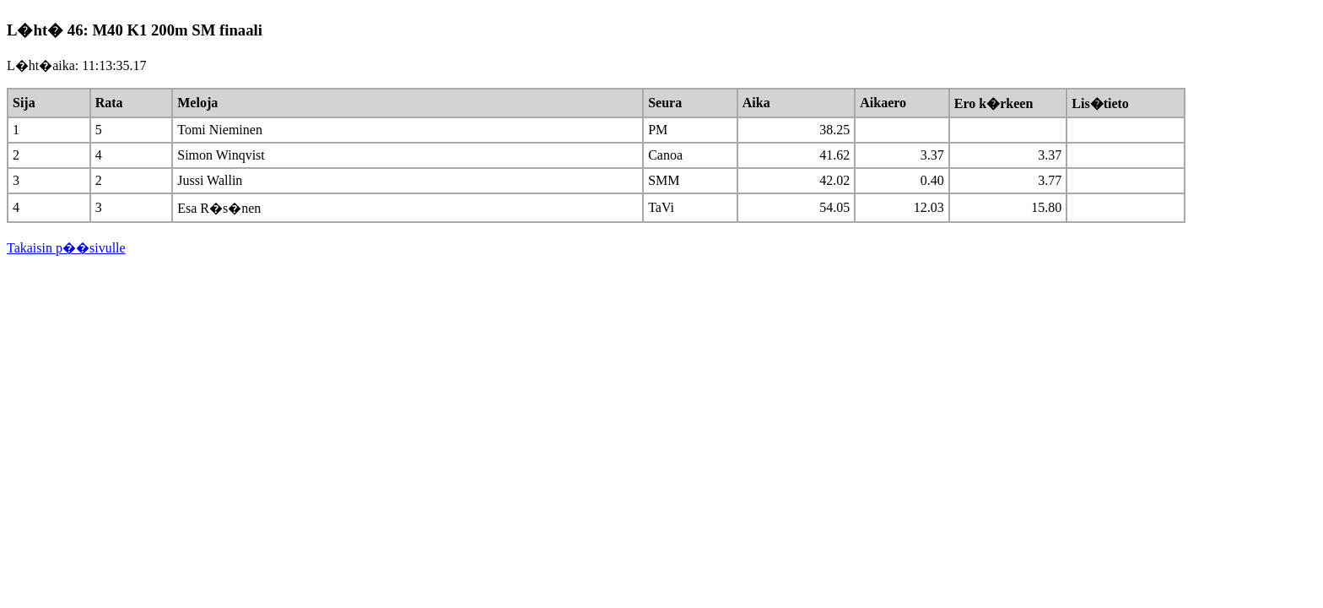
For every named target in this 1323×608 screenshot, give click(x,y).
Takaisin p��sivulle (66, 248)
